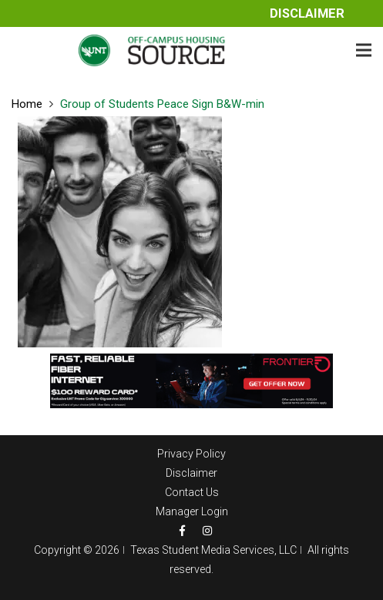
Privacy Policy (191, 453)
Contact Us (192, 492)
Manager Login (192, 511)
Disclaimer (307, 13)
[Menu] (364, 50)
